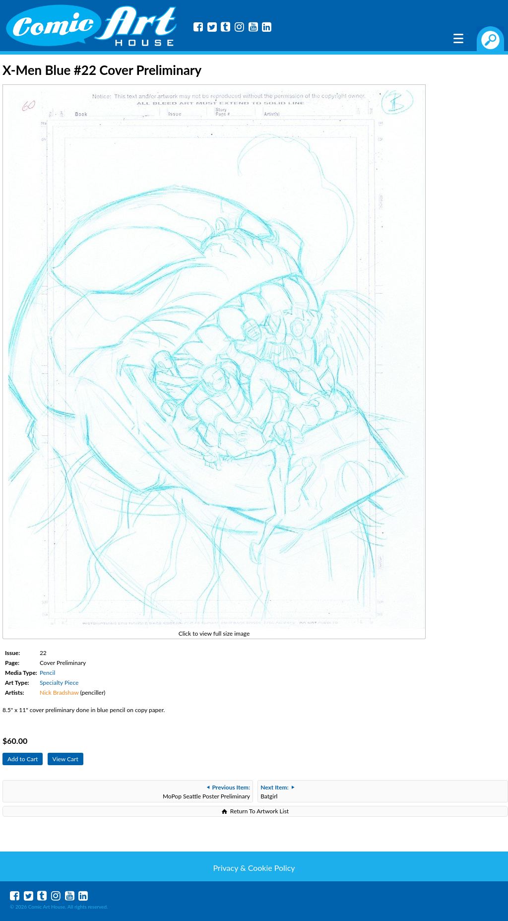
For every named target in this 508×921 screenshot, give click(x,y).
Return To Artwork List (259, 811)
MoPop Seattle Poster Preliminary (206, 792)
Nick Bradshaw (59, 692)
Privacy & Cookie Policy (254, 867)
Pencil (47, 672)
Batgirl (277, 792)
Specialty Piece (59, 682)
